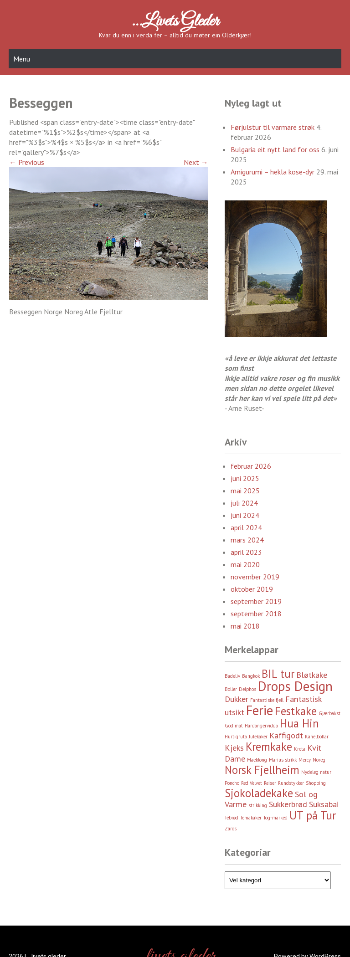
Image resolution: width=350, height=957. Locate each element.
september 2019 (256, 601)
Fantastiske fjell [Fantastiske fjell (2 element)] (266, 700)
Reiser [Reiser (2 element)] (270, 783)
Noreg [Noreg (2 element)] (319, 760)
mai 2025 (245, 490)
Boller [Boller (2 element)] (231, 689)
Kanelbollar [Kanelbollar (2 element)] (317, 736)
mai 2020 (245, 564)
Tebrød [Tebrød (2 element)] (231, 817)
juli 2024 (244, 502)
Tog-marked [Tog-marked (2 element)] (275, 817)
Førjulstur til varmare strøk (272, 127)
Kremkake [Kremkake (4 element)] (269, 746)
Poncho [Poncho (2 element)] (232, 783)
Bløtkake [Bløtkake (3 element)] (311, 675)
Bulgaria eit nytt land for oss (275, 149)
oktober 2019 (252, 589)
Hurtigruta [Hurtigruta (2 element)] (236, 736)
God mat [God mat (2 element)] (234, 725)
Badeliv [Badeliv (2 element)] (232, 676)
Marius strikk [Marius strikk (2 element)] (283, 760)
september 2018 (256, 613)
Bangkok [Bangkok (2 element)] (251, 676)
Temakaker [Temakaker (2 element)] (251, 817)
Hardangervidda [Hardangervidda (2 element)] (261, 725)
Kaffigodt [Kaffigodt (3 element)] (286, 735)
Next (196, 162)
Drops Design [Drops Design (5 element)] (295, 686)
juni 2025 (245, 478)
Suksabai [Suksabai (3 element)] (324, 804)
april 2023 (246, 552)
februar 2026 (251, 466)
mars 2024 (247, 539)
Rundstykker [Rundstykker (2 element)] (291, 783)
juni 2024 (245, 515)
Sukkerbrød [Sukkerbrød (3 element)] (288, 804)
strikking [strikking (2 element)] (257, 805)
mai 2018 (245, 625)
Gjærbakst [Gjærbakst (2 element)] (329, 713)
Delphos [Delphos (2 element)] (247, 689)
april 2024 (246, 527)
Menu (21, 58)
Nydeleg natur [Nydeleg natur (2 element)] (316, 772)
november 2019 (255, 576)
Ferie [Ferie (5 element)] (259, 710)
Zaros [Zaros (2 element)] (231, 828)
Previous (26, 162)
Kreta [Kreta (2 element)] (299, 749)
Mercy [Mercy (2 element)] (305, 760)
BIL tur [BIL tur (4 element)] (278, 673)
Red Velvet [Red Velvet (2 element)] (251, 783)
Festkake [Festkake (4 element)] (296, 711)
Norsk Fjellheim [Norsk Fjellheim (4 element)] (262, 770)
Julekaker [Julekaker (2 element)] (258, 736)
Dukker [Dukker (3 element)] (236, 699)
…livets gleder (175, 21)
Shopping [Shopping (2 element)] (316, 783)
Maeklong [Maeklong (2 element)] (257, 760)
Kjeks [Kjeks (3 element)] (234, 747)
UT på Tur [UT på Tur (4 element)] (312, 815)
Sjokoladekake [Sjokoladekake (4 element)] (259, 793)
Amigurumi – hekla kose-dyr (272, 171)
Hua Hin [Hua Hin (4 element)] (299, 723)
